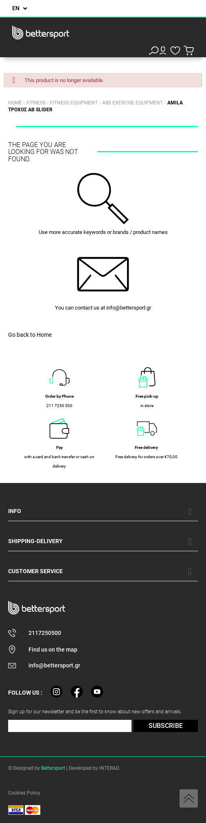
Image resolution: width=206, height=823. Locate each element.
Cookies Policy (24, 793)
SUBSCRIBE (166, 726)
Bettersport (53, 768)
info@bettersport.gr (128, 308)
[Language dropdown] (19, 8)
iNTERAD (109, 768)
